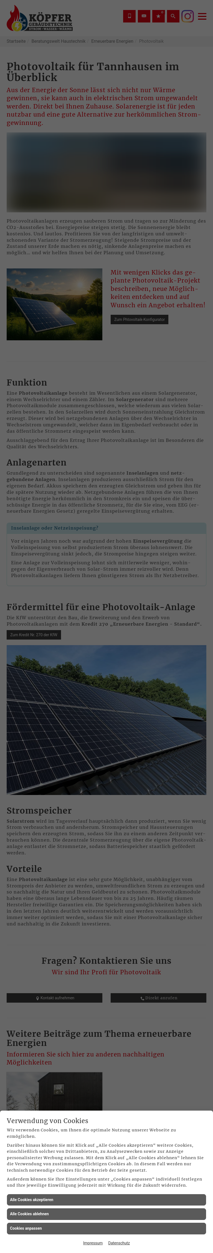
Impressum (93, 1243)
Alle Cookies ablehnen (29, 1214)
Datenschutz (119, 1243)
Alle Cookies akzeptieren (31, 1199)
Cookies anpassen (26, 1228)
